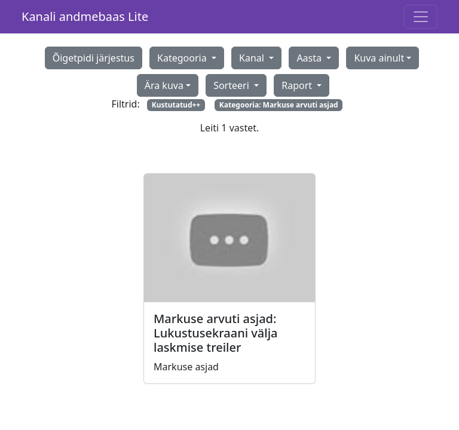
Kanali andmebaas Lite (85, 16)
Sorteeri (232, 85)
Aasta (310, 57)
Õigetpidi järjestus (93, 57)
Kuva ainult (379, 57)
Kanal (253, 57)
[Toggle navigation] (420, 17)
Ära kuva (164, 85)
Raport (297, 85)
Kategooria (183, 57)
